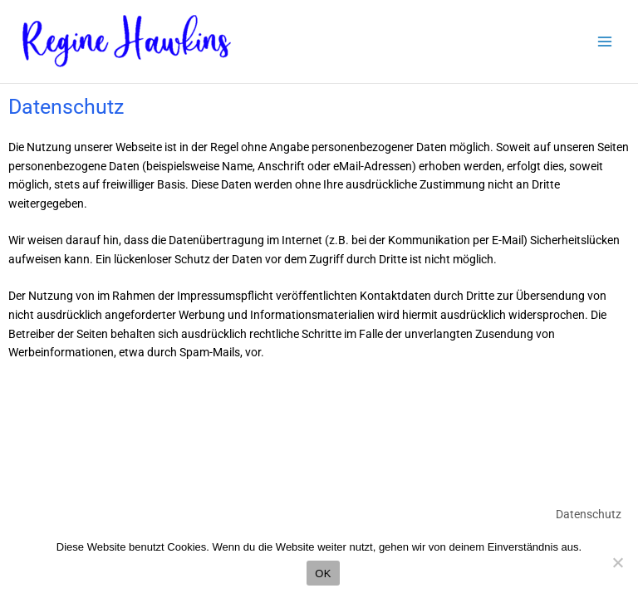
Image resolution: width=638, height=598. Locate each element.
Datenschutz (588, 514)
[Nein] (617, 562)
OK (323, 573)
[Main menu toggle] (605, 42)
